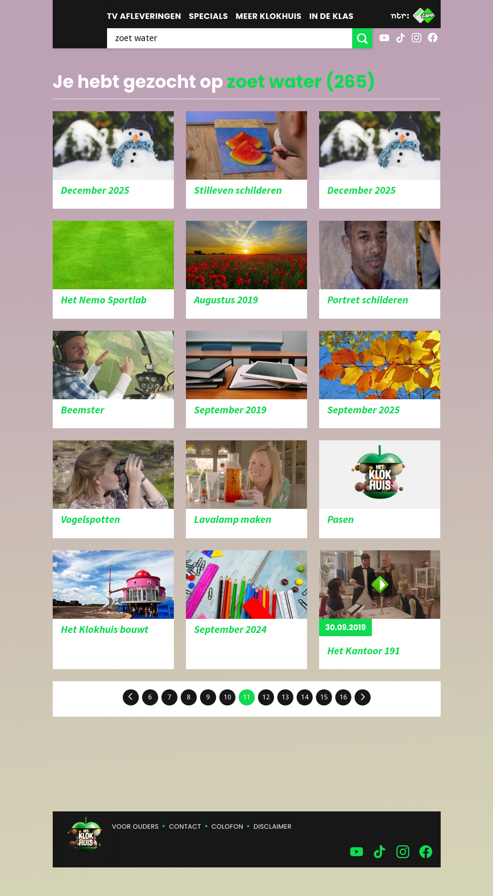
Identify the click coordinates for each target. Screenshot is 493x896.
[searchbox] (229, 38)
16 (343, 697)
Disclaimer (272, 826)
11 (246, 697)
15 (324, 697)
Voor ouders (135, 826)
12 (266, 697)
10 (227, 697)
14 (304, 697)
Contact (185, 826)
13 (285, 697)
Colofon (227, 826)
